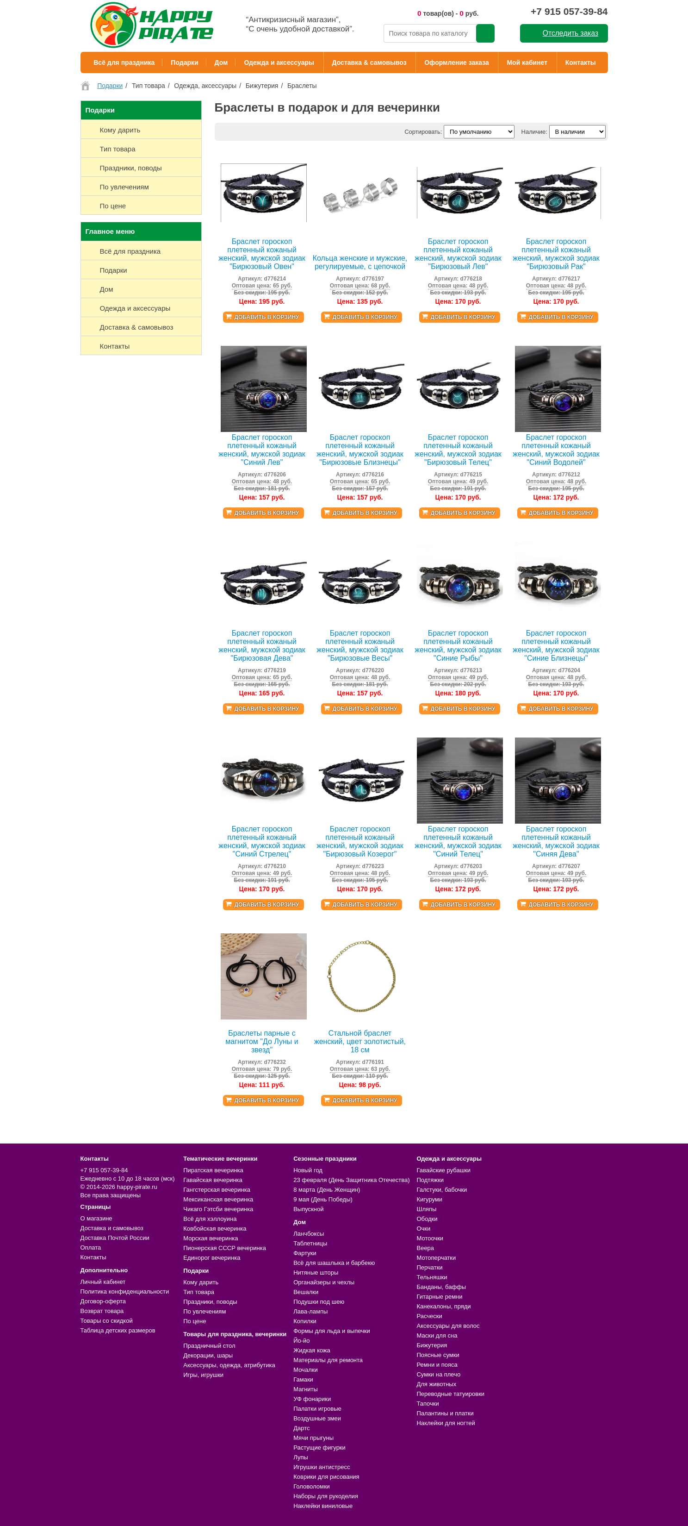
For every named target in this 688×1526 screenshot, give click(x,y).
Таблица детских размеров (118, 1330)
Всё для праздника (124, 62)
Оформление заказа (456, 62)
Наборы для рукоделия (325, 1496)
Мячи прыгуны (313, 1437)
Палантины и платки (444, 1413)
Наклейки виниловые (323, 1505)
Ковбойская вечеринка (214, 1228)
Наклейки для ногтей (445, 1423)
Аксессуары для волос (447, 1325)
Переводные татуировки (450, 1393)
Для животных (436, 1384)
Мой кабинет (527, 62)
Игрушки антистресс (321, 1466)
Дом (221, 62)
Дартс (301, 1428)
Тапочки (427, 1403)
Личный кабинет (103, 1281)
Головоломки (311, 1486)
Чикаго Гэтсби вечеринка (218, 1209)
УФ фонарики (312, 1398)
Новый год (307, 1170)
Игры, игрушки (203, 1374)
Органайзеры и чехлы (323, 1282)
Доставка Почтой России (115, 1237)
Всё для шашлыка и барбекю (334, 1262)
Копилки (304, 1321)
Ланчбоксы (308, 1233)
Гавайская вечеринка (212, 1179)
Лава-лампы (310, 1311)
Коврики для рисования (326, 1476)
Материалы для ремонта (328, 1360)
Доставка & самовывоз (369, 62)
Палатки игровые (317, 1408)
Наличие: (534, 131)
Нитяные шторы (315, 1272)
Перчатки (429, 1267)
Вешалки (305, 1291)
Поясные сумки (437, 1354)
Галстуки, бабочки (441, 1189)
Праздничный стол (209, 1345)
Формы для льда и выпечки (331, 1330)
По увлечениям (204, 1311)
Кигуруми (429, 1199)
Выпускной (308, 1209)
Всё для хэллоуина (209, 1218)
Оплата (91, 1247)
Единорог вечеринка (211, 1257)
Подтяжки (430, 1179)
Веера (425, 1248)
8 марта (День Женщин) (326, 1189)
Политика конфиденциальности (125, 1291)
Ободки (426, 1218)
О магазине (96, 1218)
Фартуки (304, 1253)
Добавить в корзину (266, 317)
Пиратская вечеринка (213, 1170)
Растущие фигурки (319, 1447)
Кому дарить (200, 1282)
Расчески (429, 1316)
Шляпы (426, 1209)
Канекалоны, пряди (443, 1306)
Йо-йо (301, 1340)
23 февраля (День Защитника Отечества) (351, 1179)
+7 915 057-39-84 (569, 11)
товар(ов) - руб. (448, 13)
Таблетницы (310, 1243)
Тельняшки (431, 1277)
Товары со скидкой (107, 1320)
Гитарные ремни (439, 1296)
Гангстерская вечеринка (216, 1189)
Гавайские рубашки (443, 1170)
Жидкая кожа (311, 1350)
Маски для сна (436, 1335)
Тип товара (198, 1291)
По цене (194, 1321)
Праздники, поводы (210, 1301)
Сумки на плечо (438, 1374)
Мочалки (305, 1369)
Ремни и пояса (436, 1364)
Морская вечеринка (210, 1238)
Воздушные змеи (317, 1418)
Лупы (300, 1457)
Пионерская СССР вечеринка (224, 1248)
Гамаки (303, 1379)
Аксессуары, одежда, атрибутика (229, 1365)
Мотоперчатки (436, 1257)
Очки (423, 1228)
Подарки (184, 62)
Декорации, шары (208, 1355)
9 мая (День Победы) (323, 1199)
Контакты (580, 62)
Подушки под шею (318, 1301)
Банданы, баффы (441, 1286)
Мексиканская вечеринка (218, 1199)
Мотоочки (429, 1238)
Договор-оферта (103, 1301)
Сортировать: (423, 131)
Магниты (305, 1389)
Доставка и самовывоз (112, 1228)
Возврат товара (102, 1310)
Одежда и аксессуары (279, 62)
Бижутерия (431, 1345)
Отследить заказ (570, 33)
